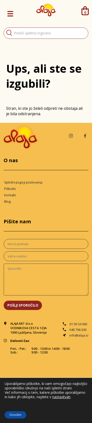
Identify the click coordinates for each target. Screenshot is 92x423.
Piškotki (10, 188)
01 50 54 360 (78, 324)
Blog (7, 201)
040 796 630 (77, 329)
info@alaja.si (78, 335)
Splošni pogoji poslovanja (23, 182)
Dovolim (15, 415)
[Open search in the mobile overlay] (46, 33)
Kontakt (10, 195)
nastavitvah (61, 397)
